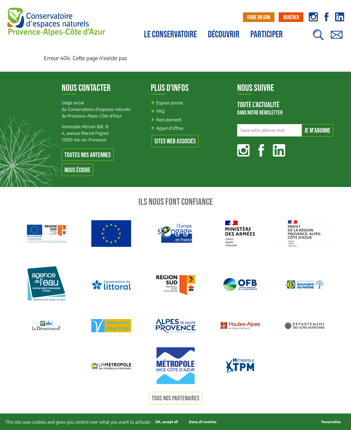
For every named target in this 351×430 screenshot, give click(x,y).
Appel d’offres (169, 128)
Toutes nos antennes (87, 155)
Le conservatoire (170, 34)
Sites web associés (175, 141)
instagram (313, 16)
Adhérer (291, 17)
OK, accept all (166, 422)
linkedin (339, 16)
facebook (326, 16)
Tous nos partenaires (175, 398)
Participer (266, 34)
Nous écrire (77, 170)
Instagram (243, 150)
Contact (336, 37)
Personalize (331, 422)
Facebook (261, 150)
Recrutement (168, 119)
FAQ (160, 111)
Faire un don (258, 17)
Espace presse (169, 102)
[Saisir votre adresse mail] (269, 130)
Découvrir (223, 34)
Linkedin (279, 150)
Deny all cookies (202, 422)
